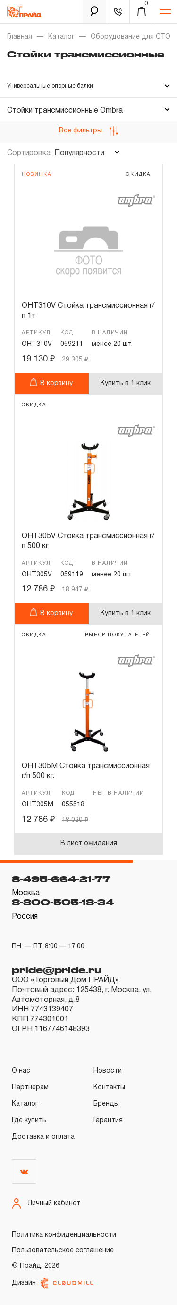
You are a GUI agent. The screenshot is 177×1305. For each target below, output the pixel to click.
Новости (107, 1071)
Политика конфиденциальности (64, 1235)
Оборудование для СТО (130, 37)
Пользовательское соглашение (63, 1251)
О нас (21, 1071)
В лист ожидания (88, 843)
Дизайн (52, 1283)
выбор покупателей (118, 635)
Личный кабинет (46, 1203)
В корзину (51, 382)
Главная (19, 37)
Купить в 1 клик (126, 383)
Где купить (29, 1120)
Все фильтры (88, 131)
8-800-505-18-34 (63, 902)
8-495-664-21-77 (61, 879)
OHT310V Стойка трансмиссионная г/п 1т (88, 311)
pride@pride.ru (56, 970)
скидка (138, 174)
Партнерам (30, 1087)
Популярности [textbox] (79, 153)
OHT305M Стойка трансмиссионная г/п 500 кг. (86, 771)
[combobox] (86, 153)
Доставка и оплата (43, 1137)
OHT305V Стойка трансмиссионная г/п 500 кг (88, 541)
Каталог (61, 37)
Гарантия (108, 1120)
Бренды (106, 1104)
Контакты (109, 1087)
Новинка (36, 174)
